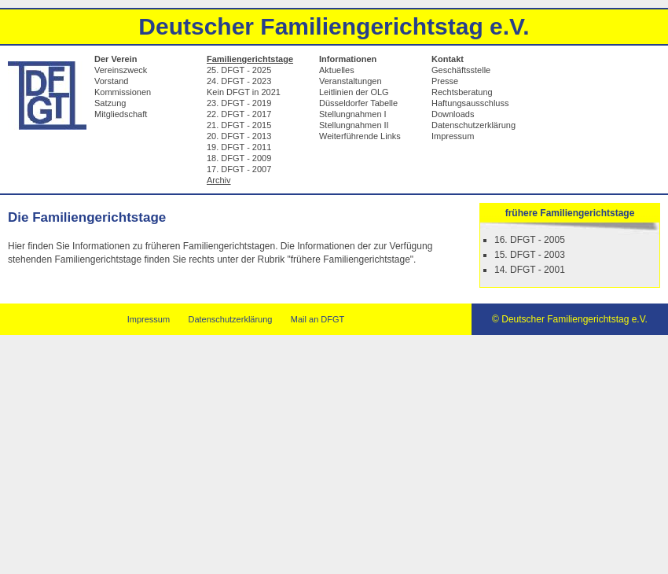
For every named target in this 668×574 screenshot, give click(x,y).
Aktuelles (336, 70)
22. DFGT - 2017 (239, 114)
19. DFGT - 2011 (239, 147)
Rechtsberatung (462, 92)
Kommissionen (122, 92)
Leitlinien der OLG (354, 92)
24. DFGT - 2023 (239, 81)
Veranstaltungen (350, 81)
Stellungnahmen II (354, 125)
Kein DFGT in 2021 (244, 92)
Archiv (219, 180)
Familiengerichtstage (250, 59)
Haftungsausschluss (469, 103)
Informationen (347, 59)
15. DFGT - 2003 (529, 254)
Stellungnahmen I (353, 114)
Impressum (452, 136)
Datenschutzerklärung (473, 125)
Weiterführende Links (360, 136)
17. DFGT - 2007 (239, 169)
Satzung (110, 103)
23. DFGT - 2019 (239, 103)
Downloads (452, 114)
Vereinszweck (120, 70)
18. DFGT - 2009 (239, 158)
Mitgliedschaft (120, 114)
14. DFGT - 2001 (529, 269)
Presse (444, 81)
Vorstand (111, 81)
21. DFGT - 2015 (239, 125)
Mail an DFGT (317, 319)
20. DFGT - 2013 (239, 136)
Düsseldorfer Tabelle (358, 103)
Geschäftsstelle (460, 70)
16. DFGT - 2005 (529, 239)
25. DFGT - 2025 (239, 70)
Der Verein (115, 59)
